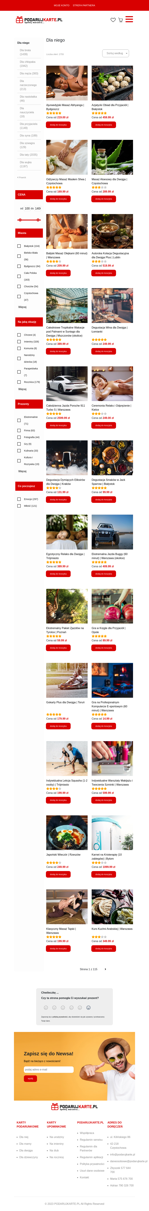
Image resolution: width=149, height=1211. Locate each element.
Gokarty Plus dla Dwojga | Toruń (65, 702)
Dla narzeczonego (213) (28, 85)
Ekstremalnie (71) (31, 420)
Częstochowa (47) (31, 296)
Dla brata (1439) (25, 52)
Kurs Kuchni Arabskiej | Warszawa (112, 928)
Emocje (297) (31, 499)
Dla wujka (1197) (25, 164)
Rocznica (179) (32, 382)
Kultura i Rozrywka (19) (31, 460)
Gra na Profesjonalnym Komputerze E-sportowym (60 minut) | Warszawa (109, 706)
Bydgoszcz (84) (32, 266)
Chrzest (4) (30, 335)
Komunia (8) (30, 348)
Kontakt (84, 1177)
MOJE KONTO (61, 5)
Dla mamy (25, 1143)
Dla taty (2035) (29, 154)
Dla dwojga (26, 1150)
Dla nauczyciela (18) (27, 112)
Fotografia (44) (32, 437)
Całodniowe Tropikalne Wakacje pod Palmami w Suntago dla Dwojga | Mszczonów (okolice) (65, 331)
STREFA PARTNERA (84, 5)
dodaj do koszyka (58, 125)
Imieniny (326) (31, 341)
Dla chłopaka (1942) (27, 63)
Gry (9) (27, 444)
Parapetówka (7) (31, 372)
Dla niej (23, 1137)
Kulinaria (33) (31, 450)
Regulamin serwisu (91, 1139)
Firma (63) (29, 430)
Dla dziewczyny (28, 1157)
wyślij (30, 1078)
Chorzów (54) (31, 286)
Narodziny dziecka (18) (30, 358)
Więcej (23, 307)
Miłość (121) (30, 506)
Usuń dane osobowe (92, 1170)
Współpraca (87, 1133)
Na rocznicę (57, 1157)
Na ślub (54, 1150)
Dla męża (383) (29, 73)
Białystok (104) (32, 246)
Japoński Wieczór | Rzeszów (63, 854)
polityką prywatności (59, 1017)
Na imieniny (57, 1143)
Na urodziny (57, 1137)
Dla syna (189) (28, 135)
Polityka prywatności (92, 1164)
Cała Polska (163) (30, 276)
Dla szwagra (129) (27, 145)
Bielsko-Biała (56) (31, 256)
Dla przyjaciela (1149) (28, 126)
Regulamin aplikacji (91, 1157)
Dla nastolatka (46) (28, 98)
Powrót (21, 177)
